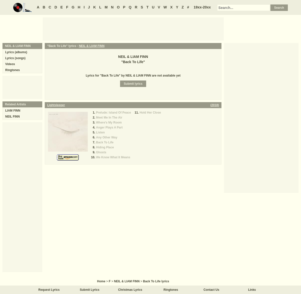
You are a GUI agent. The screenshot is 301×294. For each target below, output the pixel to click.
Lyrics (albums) (16, 52)
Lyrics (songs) (15, 58)
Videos (10, 64)
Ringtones (12, 70)
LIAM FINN (12, 110)
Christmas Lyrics (130, 290)
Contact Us (211, 290)
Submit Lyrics (89, 290)
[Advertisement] (133, 28)
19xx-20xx (202, 7)
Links (252, 290)
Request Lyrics (49, 290)
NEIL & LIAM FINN (91, 46)
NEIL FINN (12, 116)
